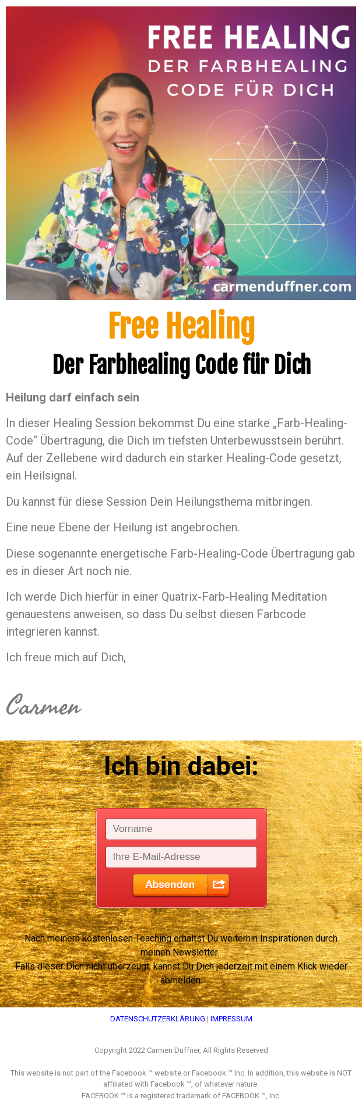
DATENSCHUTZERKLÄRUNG (157, 1018)
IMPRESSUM (231, 1018)
